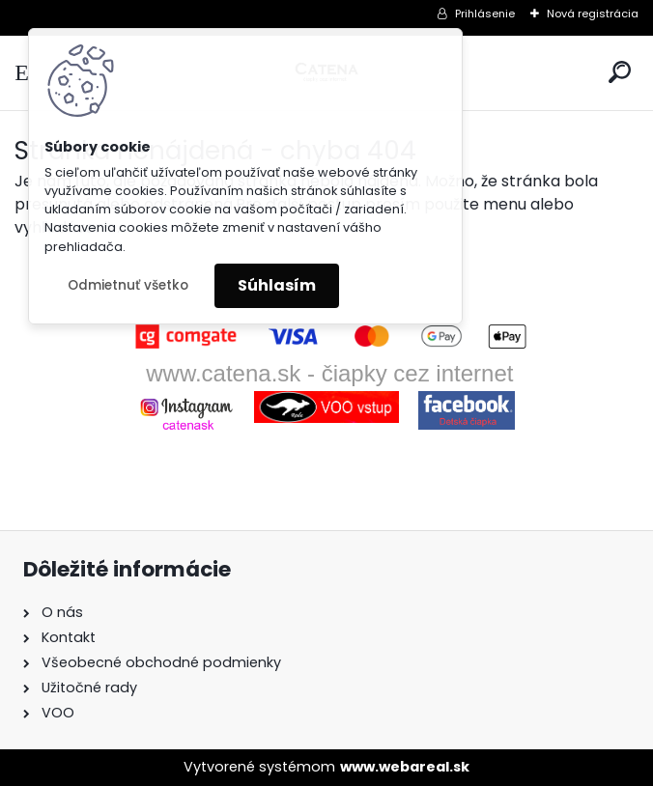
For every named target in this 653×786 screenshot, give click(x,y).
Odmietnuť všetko (128, 285)
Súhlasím (277, 285)
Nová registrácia (593, 13)
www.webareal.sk (404, 766)
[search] (620, 72)
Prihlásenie (485, 13)
